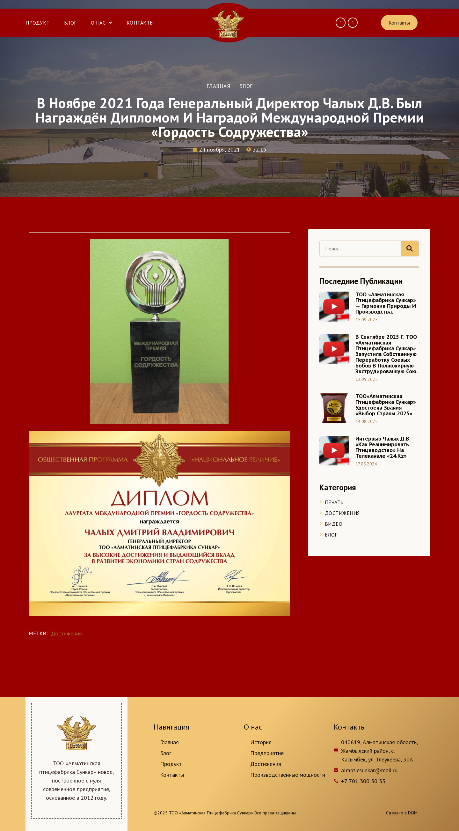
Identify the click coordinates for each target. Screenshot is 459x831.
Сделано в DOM (402, 813)
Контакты (140, 22)
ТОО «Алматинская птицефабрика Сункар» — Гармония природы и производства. (385, 303)
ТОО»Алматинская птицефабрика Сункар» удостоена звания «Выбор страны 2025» (385, 404)
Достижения (66, 633)
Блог (70, 22)
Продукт (38, 22)
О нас (101, 22)
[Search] (410, 248)
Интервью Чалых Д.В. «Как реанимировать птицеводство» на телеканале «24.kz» (382, 447)
